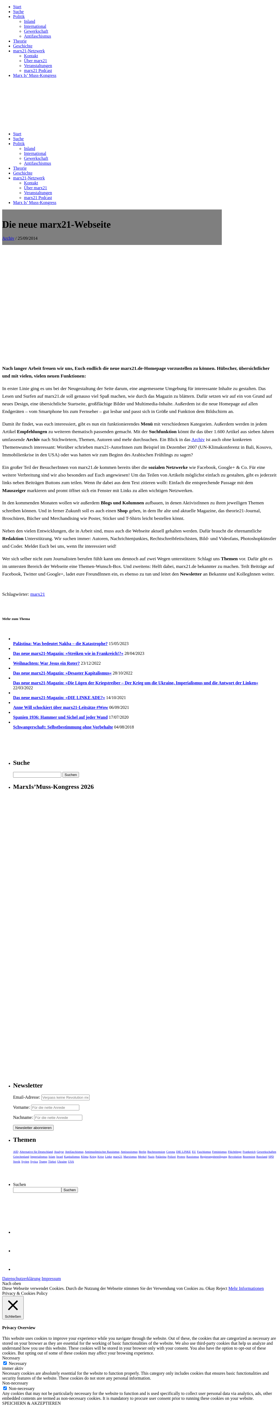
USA (71, 1161)
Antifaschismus (37, 36)
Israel (59, 1156)
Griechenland (21, 1156)
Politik (19, 16)
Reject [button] (221, 1288)
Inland (29, 21)
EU (194, 1151)
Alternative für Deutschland (36, 1151)
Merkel (142, 1156)
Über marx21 (35, 60)
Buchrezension (156, 1151)
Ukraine (62, 1161)
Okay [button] (210, 1288)
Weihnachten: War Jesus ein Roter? (46, 663)
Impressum (51, 1278)
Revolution (235, 1156)
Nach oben (11, 1283)
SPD (271, 1156)
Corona (170, 1151)
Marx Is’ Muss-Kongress (34, 75)
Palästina (161, 1156)
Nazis (151, 1156)
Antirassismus (129, 1151)
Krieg (93, 1156)
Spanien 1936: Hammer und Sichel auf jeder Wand (60, 717)
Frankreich (249, 1151)
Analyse (59, 1151)
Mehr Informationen (246, 1288)
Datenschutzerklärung (21, 1278)
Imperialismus (38, 1156)
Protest (181, 1156)
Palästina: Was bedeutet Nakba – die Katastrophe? (60, 643)
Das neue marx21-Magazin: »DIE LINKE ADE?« (59, 697)
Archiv (8, 238)
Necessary (18, 1363)
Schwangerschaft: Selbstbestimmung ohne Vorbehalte (63, 727)
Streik (16, 1161)
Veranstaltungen (38, 65)
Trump (43, 1161)
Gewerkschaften (266, 1151)
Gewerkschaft (36, 31)
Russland (261, 1156)
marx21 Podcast (38, 70)
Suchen (19, 1184)
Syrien (25, 1161)
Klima (85, 1156)
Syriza (34, 1161)
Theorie (20, 41)
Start (17, 6)
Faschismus (204, 1151)
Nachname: (23, 1117)
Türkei (52, 1161)
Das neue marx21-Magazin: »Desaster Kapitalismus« (62, 673)
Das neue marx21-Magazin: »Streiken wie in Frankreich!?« (68, 653)
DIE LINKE (183, 1151)
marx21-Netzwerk (29, 51)
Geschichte (22, 46)
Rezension (249, 1156)
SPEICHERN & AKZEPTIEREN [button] (31, 1403)
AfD (16, 1151)
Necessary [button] (11, 1358)
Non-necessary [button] (15, 1383)
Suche (18, 11)
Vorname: (21, 1107)
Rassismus (192, 1156)
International (35, 26)
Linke (108, 1156)
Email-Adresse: (27, 1097)
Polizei (172, 1156)
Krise (101, 1156)
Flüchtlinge (234, 1151)
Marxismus (130, 1156)
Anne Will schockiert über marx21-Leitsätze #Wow (60, 707)
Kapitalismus (72, 1156)
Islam (51, 1156)
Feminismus (219, 1151)
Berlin (142, 1151)
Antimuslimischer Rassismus (102, 1151)
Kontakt (31, 55)
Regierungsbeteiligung (213, 1156)
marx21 (37, 594)
